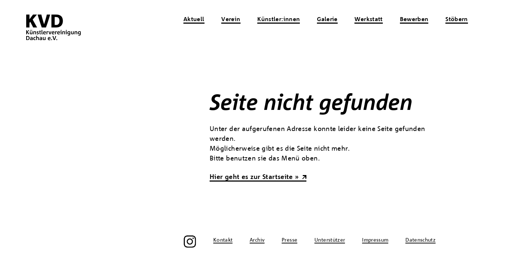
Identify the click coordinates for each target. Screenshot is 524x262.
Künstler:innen (278, 20)
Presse (289, 240)
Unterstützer (329, 240)
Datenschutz (420, 240)
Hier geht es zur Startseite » (254, 177)
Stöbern (456, 20)
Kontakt (223, 240)
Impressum (375, 240)
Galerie (327, 20)
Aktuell (194, 20)
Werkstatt (368, 20)
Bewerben (414, 20)
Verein (230, 20)
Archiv (257, 240)
